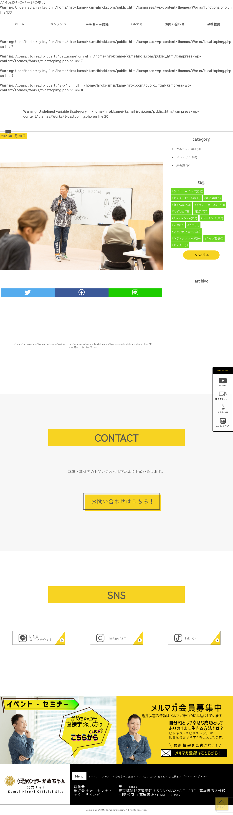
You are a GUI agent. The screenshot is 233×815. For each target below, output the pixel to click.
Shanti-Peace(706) (185, 220)
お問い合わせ (175, 24)
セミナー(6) (180, 249)
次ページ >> (89, 347)
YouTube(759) (182, 213)
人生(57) (178, 227)
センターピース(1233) (186, 199)
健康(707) (202, 213)
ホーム (92, 776)
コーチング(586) (213, 220)
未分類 (180, 165)
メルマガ (136, 24)
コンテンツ (58, 24)
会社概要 (174, 776)
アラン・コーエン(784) (210, 206)
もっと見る (201, 258)
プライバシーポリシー (195, 776)
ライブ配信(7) (214, 241)
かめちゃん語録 (97, 24)
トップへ (221, 806)
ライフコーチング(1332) (188, 192)
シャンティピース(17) (186, 234)
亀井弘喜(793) (182, 206)
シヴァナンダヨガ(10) (187, 241)
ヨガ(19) (194, 227)
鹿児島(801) (213, 199)
